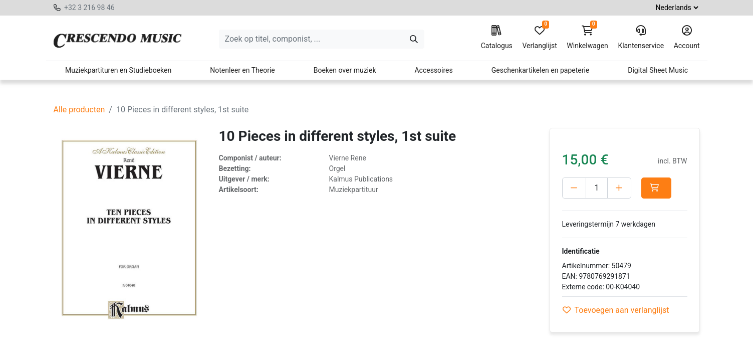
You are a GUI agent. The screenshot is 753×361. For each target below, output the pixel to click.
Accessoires (433, 70)
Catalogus (497, 38)
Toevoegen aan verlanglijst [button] (616, 310)
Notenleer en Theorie (242, 70)
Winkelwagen (587, 38)
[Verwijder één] (574, 188)
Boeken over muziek (345, 70)
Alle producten (79, 109)
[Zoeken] (413, 39)
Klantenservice (641, 38)
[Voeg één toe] (619, 188)
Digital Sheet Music (658, 70)
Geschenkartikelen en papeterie (540, 70)
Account (687, 38)
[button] (656, 188)
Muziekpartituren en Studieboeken (118, 70)
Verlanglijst (539, 38)
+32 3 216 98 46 (89, 8)
